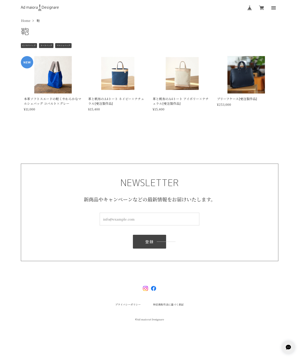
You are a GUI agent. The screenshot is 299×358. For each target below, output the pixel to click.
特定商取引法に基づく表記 (168, 304)
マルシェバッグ (63, 45)
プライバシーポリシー (128, 304)
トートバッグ (46, 45)
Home (25, 21)
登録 (149, 243)
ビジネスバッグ (29, 45)
